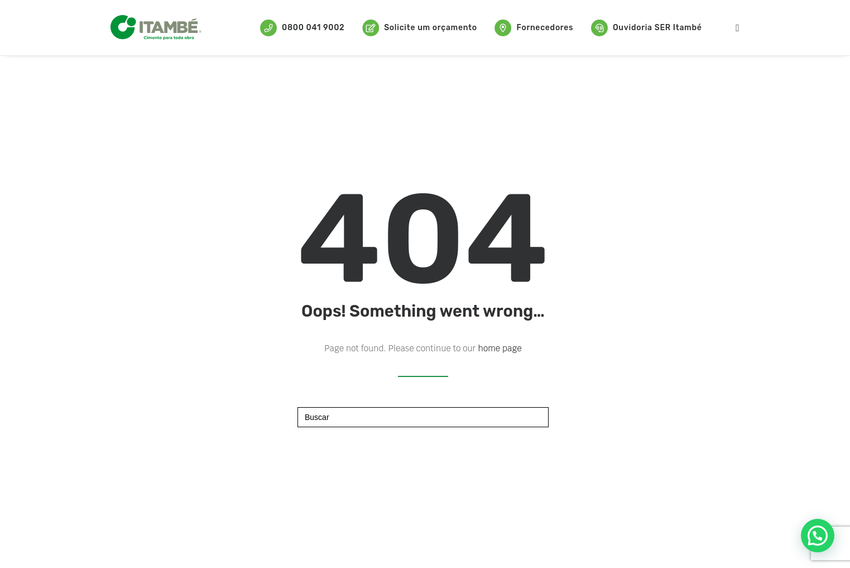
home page (500, 348)
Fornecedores (533, 28)
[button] (817, 535)
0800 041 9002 (302, 28)
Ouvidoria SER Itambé (646, 28)
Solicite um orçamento (419, 28)
